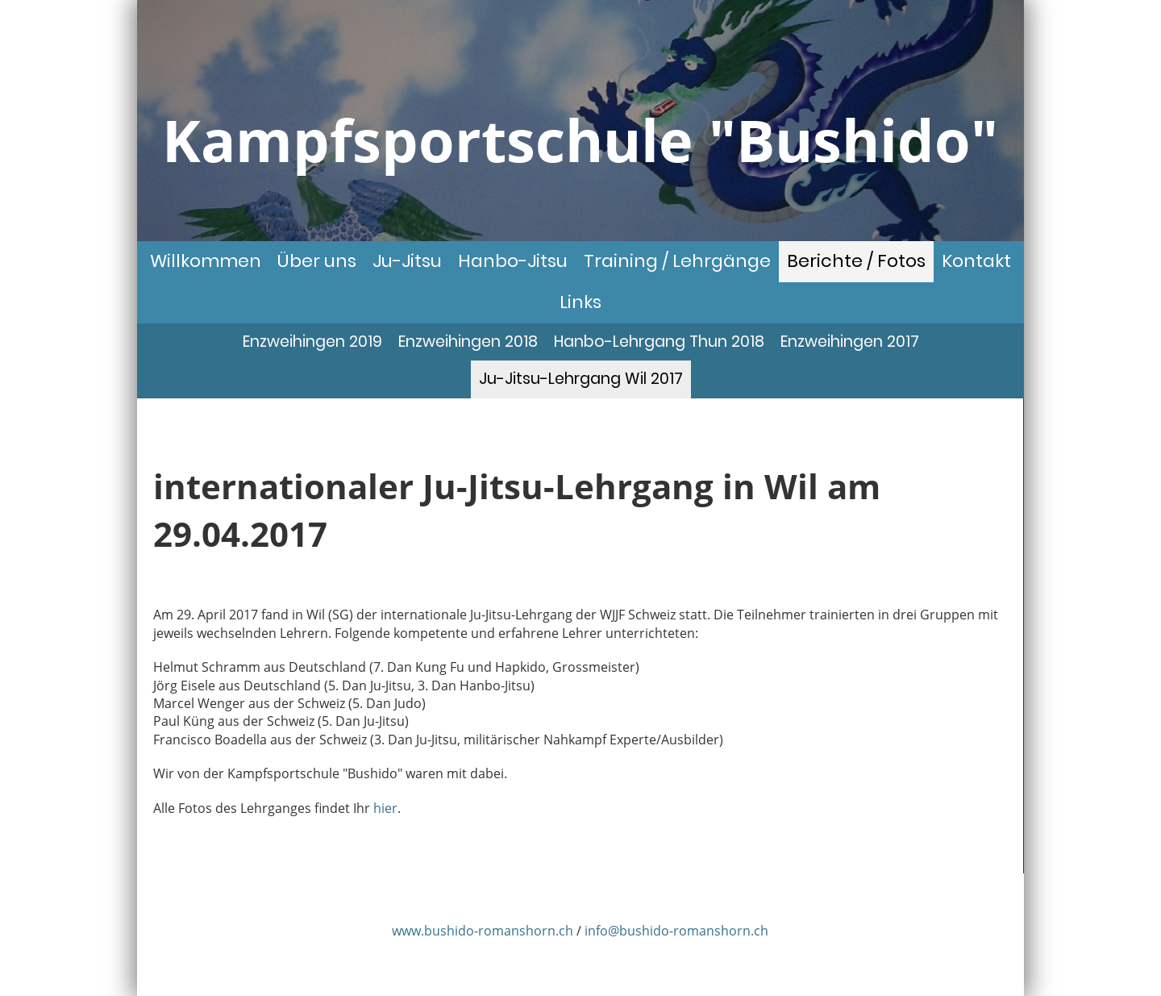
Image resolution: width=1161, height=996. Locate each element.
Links (580, 302)
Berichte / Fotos (856, 260)
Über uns (316, 260)
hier (385, 808)
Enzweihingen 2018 (468, 341)
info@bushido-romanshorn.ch (676, 931)
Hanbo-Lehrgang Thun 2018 (659, 341)
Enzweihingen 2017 (849, 341)
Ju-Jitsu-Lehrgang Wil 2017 (581, 379)
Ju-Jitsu (407, 260)
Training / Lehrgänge (677, 260)
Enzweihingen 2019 (312, 341)
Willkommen (205, 260)
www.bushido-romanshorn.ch (482, 931)
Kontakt (976, 260)
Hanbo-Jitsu (513, 260)
